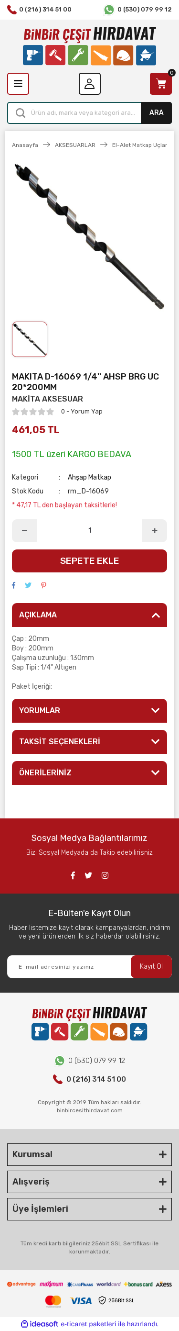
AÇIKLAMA (38, 614)
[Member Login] (90, 84)
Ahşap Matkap (89, 477)
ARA (156, 113)
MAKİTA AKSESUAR (47, 398)
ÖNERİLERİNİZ (45, 772)
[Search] (89, 113)
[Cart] (161, 84)
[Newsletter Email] (89, 966)
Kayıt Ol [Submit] (151, 966)
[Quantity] (89, 530)
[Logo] (89, 46)
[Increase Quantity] (154, 530)
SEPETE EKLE (89, 560)
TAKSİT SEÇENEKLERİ (59, 741)
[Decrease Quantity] (24, 530)
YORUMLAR (39, 710)
